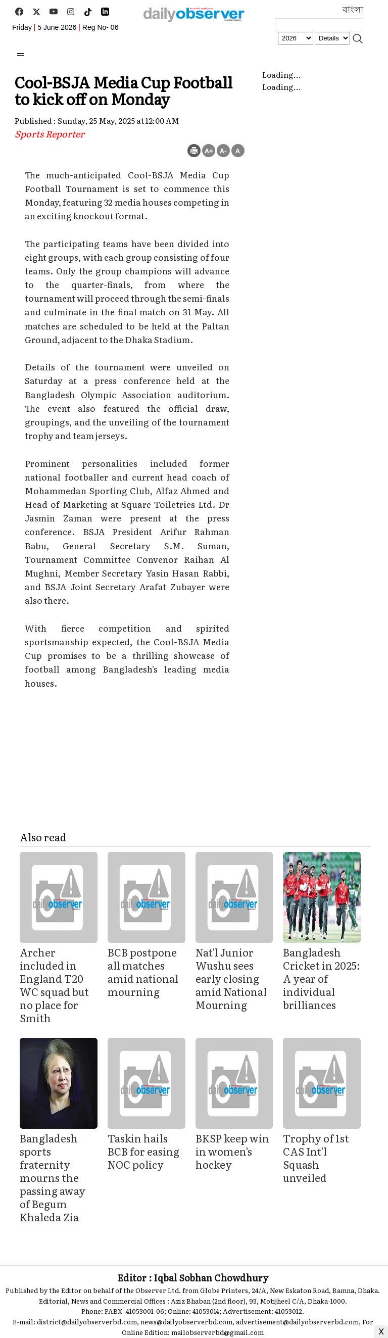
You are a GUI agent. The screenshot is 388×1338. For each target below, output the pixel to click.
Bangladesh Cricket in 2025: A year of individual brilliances (321, 978)
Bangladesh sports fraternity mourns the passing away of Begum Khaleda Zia (52, 1177)
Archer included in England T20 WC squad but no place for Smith (54, 984)
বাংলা (353, 10)
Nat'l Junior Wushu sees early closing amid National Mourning (231, 978)
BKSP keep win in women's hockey (232, 1151)
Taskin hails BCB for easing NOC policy (143, 1151)
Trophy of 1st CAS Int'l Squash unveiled (316, 1157)
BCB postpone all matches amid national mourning (143, 971)
